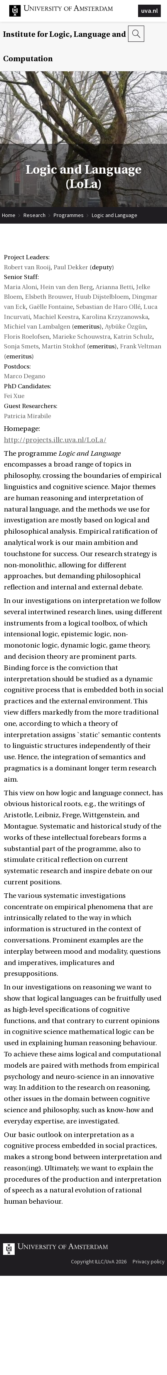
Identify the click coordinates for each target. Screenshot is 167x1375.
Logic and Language (114, 215)
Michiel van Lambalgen (37, 326)
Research (35, 215)
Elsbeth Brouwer (48, 296)
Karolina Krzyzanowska (115, 317)
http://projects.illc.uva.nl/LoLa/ (55, 440)
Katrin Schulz (132, 336)
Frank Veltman (140, 346)
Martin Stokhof (63, 346)
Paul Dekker (71, 267)
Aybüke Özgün (125, 326)
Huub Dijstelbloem (102, 296)
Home (8, 215)
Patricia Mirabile (27, 416)
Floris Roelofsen (26, 336)
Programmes (69, 215)
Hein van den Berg (66, 287)
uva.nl (149, 10)
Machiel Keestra (56, 317)
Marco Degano (24, 376)
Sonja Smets (21, 346)
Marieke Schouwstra (81, 336)
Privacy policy (149, 1261)
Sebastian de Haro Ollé (108, 306)
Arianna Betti (114, 287)
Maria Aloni (20, 287)
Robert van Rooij (27, 267)
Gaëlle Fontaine (51, 306)
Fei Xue (14, 396)
